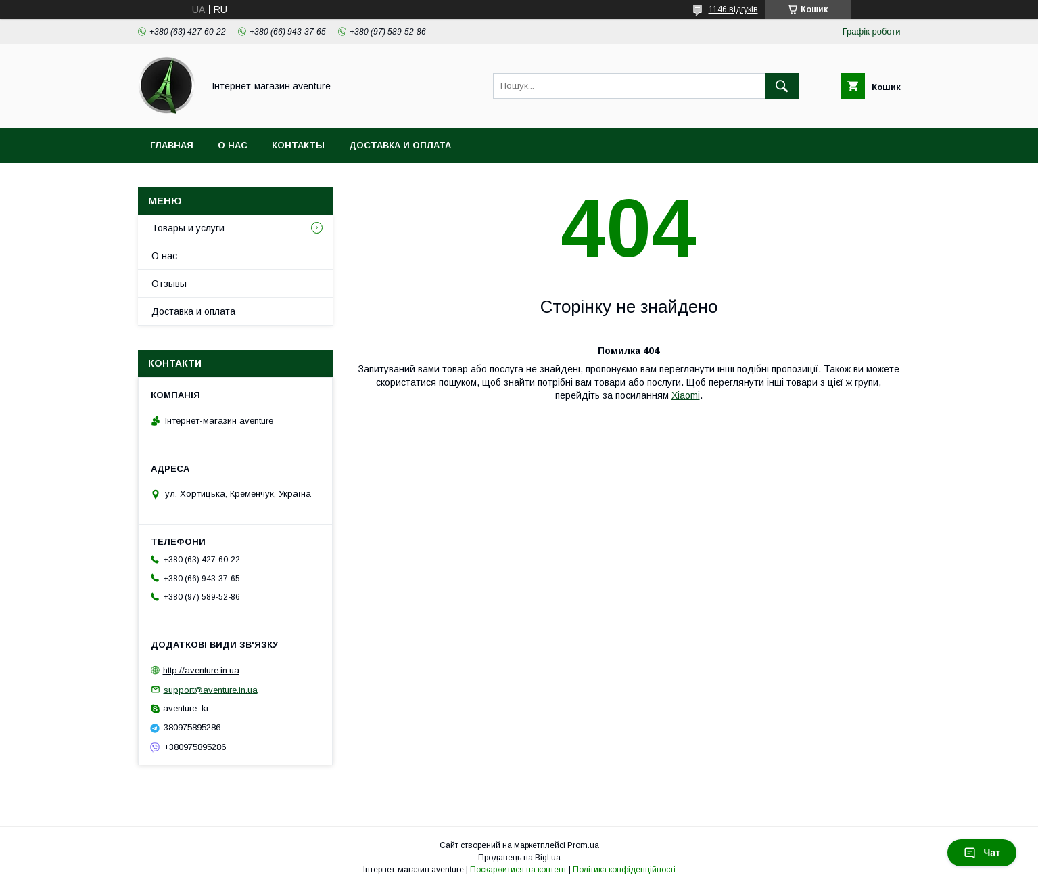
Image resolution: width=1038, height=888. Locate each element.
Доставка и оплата (400, 145)
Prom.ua (583, 845)
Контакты (298, 145)
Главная (171, 145)
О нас (232, 145)
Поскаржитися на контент (518, 869)
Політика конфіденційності (624, 869)
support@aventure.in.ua (211, 689)
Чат (982, 853)
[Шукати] (782, 86)
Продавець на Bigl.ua (519, 857)
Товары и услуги (188, 228)
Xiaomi (685, 395)
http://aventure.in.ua (201, 670)
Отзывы (169, 283)
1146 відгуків (733, 9)
